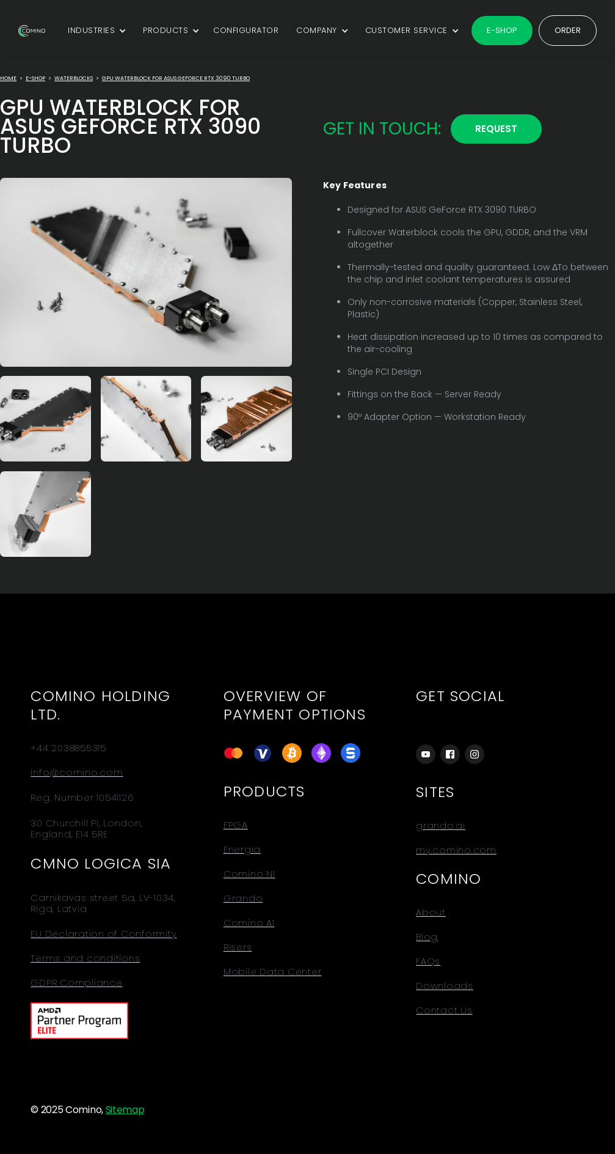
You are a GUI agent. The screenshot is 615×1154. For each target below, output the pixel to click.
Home (8, 78)
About (431, 912)
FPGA (236, 825)
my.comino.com (456, 850)
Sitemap (125, 1110)
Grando (243, 898)
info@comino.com (77, 772)
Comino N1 (249, 874)
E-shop (502, 30)
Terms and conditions (85, 958)
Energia (242, 849)
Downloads (444, 986)
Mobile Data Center (273, 972)
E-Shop (35, 78)
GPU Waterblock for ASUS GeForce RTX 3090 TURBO (176, 78)
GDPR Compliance (76, 983)
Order (568, 30)
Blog (427, 937)
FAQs (428, 961)
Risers (238, 947)
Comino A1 (249, 923)
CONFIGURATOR (245, 30)
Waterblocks (73, 78)
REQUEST (496, 128)
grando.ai (440, 826)
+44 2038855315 (68, 748)
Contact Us (444, 1010)
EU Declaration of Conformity (103, 934)
